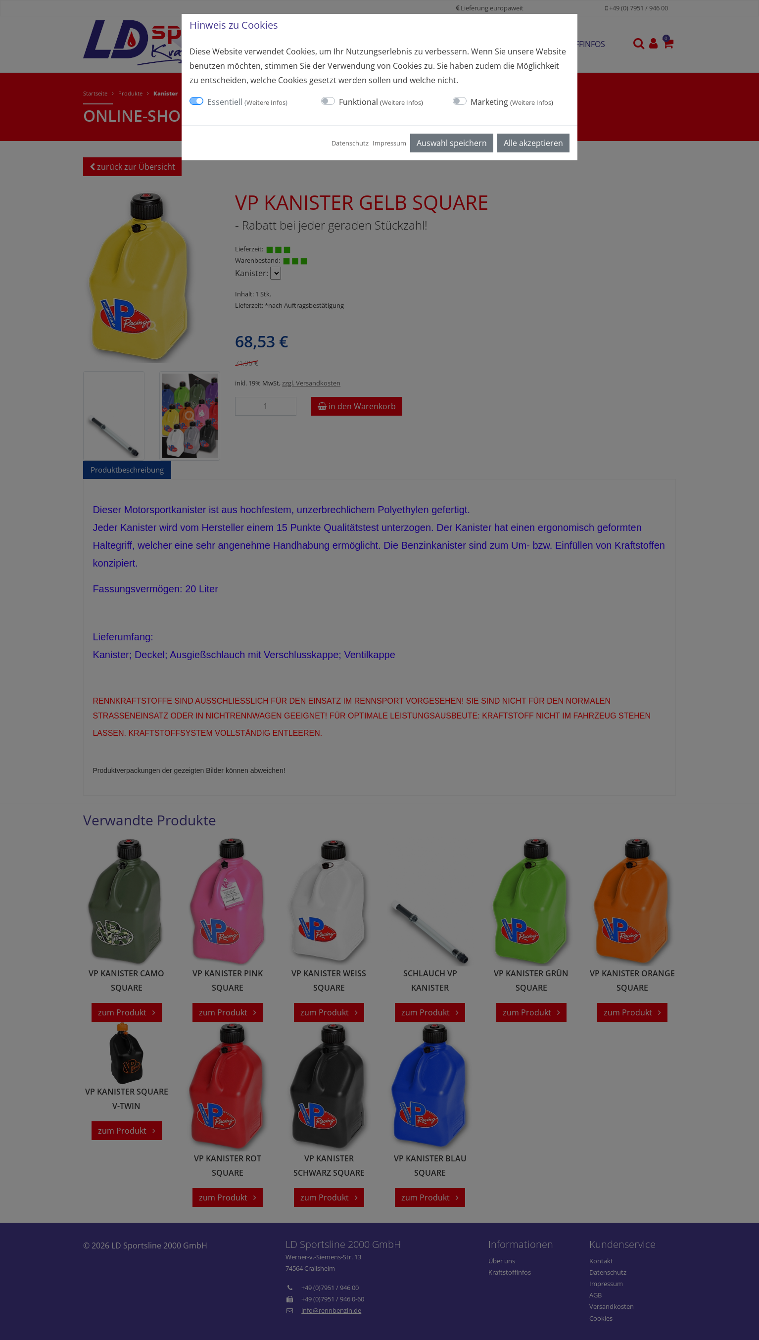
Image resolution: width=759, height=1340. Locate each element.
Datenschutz (350, 143)
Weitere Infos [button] (265, 102)
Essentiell (247, 101)
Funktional (381, 101)
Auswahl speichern (452, 143)
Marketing (512, 101)
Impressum (389, 143)
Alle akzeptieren (533, 143)
